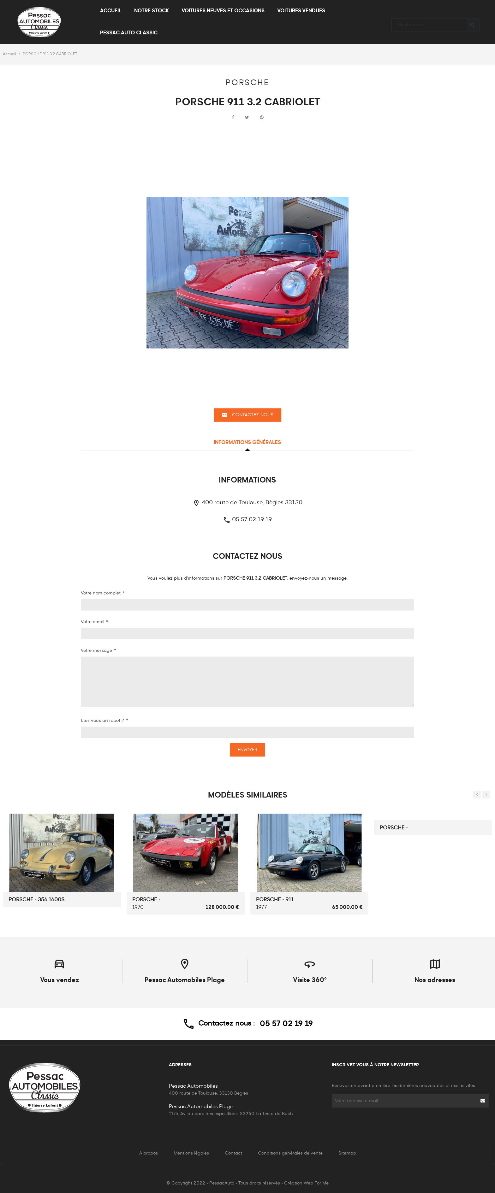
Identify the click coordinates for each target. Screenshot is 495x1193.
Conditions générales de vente (290, 1153)
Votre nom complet (102, 593)
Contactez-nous (247, 415)
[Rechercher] (435, 22)
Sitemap (347, 1153)
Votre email (94, 622)
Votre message (98, 650)
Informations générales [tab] (247, 442)
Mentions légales (191, 1153)
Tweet (247, 117)
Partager (233, 117)
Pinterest (262, 117)
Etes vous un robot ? (104, 720)
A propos (148, 1153)
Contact (233, 1153)
